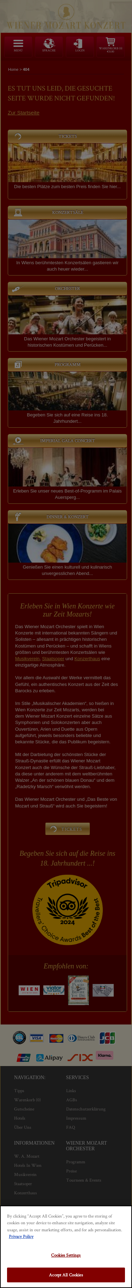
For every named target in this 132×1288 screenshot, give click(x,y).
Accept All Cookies (66, 1275)
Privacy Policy (21, 1236)
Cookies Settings (66, 1255)
